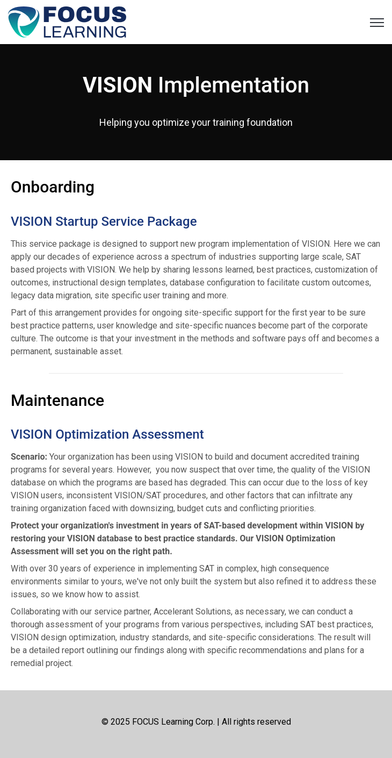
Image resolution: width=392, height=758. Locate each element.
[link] (67, 21)
